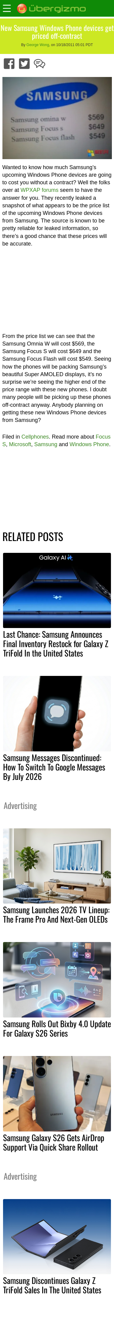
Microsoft (20, 444)
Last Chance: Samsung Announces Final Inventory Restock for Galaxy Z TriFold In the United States (55, 643)
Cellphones (35, 437)
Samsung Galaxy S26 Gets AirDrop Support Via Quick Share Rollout (53, 1142)
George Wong (37, 45)
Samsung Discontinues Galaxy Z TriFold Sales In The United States (52, 1285)
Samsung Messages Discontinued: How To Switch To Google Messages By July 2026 (54, 766)
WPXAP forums (40, 190)
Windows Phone (89, 444)
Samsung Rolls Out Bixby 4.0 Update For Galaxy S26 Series (57, 1028)
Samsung (45, 444)
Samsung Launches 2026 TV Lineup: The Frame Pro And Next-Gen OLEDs (56, 914)
